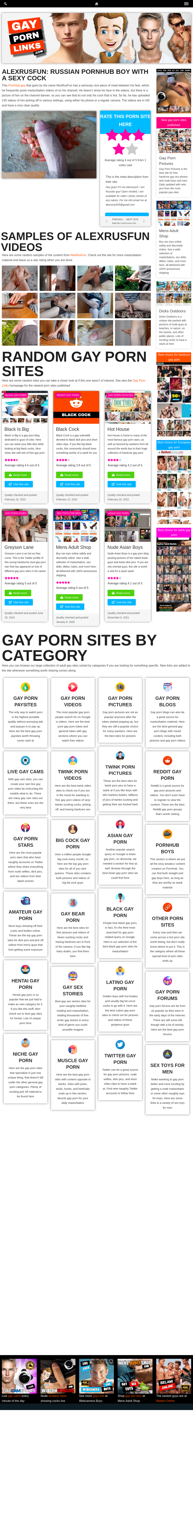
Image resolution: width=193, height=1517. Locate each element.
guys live (98, 1503)
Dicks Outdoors (172, 311)
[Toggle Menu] (186, 3)
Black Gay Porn (16, 395)
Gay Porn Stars (15, 514)
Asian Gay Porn (118, 514)
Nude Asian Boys (125, 548)
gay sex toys (133, 1503)
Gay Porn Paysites (120, 395)
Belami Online (165, 1508)
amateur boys (58, 1503)
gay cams (14, 1503)
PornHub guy (17, 85)
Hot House (118, 429)
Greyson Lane (19, 548)
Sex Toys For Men (69, 514)
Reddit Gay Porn (68, 395)
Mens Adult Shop (73, 548)
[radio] (112, 136)
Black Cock (67, 429)
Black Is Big (16, 429)
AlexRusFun (79, 255)
